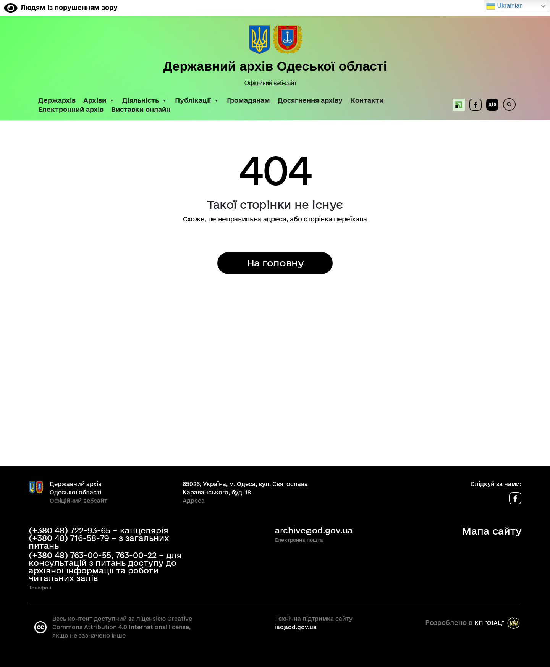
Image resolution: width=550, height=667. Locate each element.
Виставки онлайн (140, 110)
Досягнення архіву (310, 100)
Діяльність (144, 100)
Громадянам (248, 100)
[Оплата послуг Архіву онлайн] (456, 105)
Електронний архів (71, 110)
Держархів (57, 100)
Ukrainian (504, 6)
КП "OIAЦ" (489, 622)
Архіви (99, 100)
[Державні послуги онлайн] (490, 105)
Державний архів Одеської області (275, 66)
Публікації (197, 100)
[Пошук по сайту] (507, 104)
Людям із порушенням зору (61, 7)
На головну (275, 262)
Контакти (366, 100)
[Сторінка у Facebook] (475, 105)
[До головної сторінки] (275, 40)
